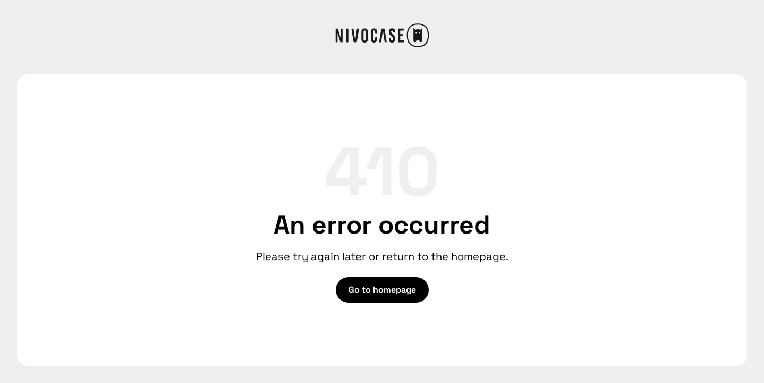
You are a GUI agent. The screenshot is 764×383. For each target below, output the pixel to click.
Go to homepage (382, 289)
